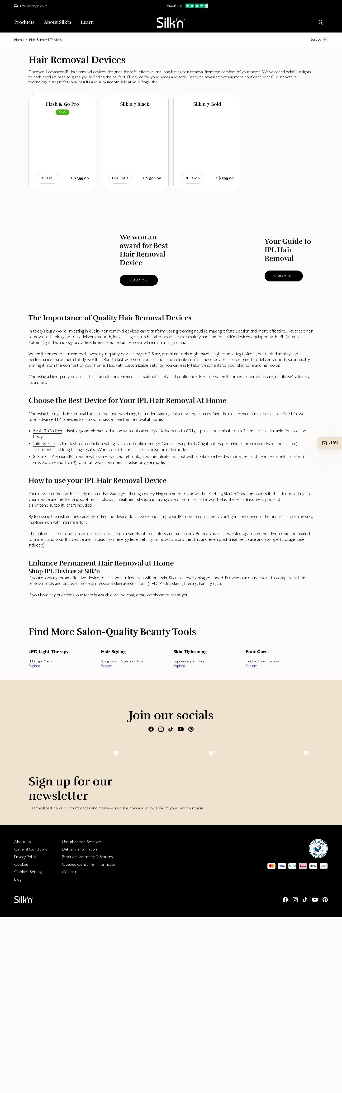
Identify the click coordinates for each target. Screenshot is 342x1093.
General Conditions (31, 1024)
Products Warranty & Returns (87, 1032)
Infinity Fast (44, 443)
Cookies (21, 1039)
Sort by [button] (316, 39)
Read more (138, 280)
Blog (17, 1054)
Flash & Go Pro (47, 430)
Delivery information (79, 1024)
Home (19, 39)
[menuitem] (31, 1017)
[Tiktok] (170, 729)
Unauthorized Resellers (82, 1017)
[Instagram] (161, 729)
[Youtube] (181, 729)
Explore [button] (34, 665)
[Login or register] (320, 22)
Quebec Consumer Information (89, 1039)
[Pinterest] (191, 729)
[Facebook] (151, 729)
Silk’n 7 (40, 456)
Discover (48, 178)
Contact (69, 1047)
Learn (87, 22)
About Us (22, 1017)
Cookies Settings (28, 1047)
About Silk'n (57, 22)
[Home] (171, 22)
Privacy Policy (25, 1032)
